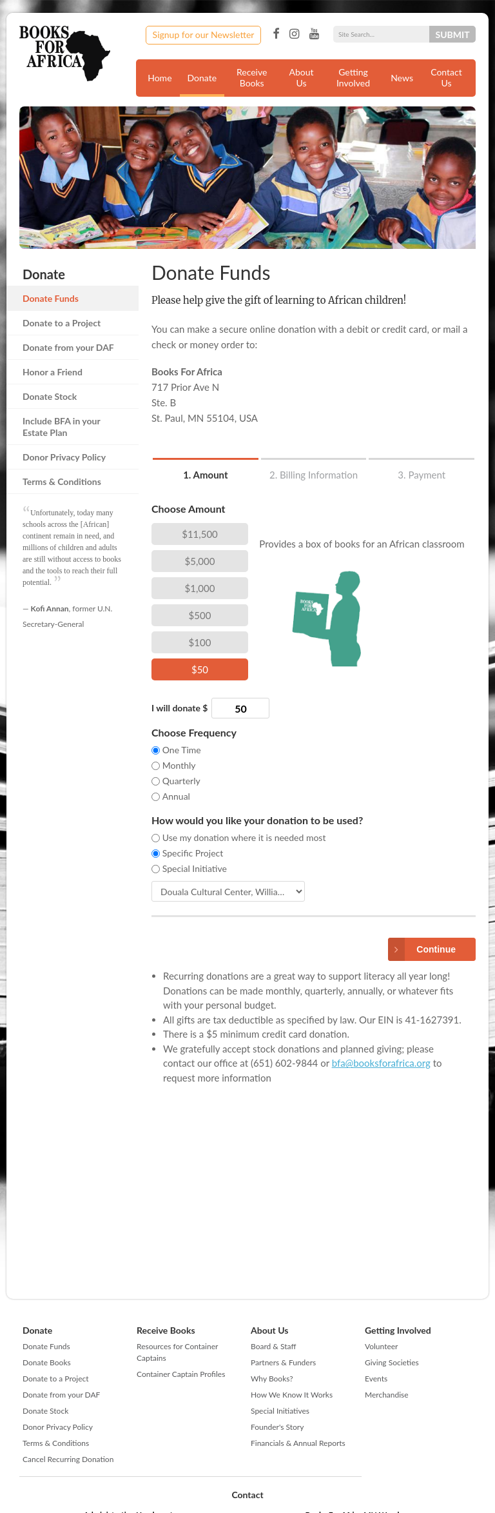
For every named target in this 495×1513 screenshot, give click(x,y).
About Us (301, 77)
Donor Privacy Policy (64, 456)
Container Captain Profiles (181, 1374)
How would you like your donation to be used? (257, 820)
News (402, 77)
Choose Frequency (194, 732)
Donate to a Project (62, 322)
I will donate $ (179, 708)
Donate (202, 77)
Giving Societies (392, 1362)
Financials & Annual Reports (298, 1443)
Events (376, 1378)
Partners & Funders (283, 1362)
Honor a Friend (52, 371)
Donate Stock (50, 396)
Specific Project (193, 852)
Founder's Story (277, 1427)
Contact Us (446, 77)
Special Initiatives (280, 1411)
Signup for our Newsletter (204, 34)
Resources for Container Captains (177, 1352)
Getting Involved (353, 77)
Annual (176, 796)
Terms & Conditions (62, 481)
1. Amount (205, 474)
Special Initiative (194, 868)
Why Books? (272, 1378)
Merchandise (387, 1394)
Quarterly (181, 780)
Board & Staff (273, 1346)
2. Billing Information (313, 474)
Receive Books (252, 77)
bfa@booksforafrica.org (381, 1063)
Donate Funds (51, 298)
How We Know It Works (292, 1394)
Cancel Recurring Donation (68, 1459)
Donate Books (47, 1362)
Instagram (294, 34)
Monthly (179, 765)
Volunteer (381, 1346)
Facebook (275, 34)
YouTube (314, 34)
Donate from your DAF (68, 347)
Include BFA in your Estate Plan (61, 426)
